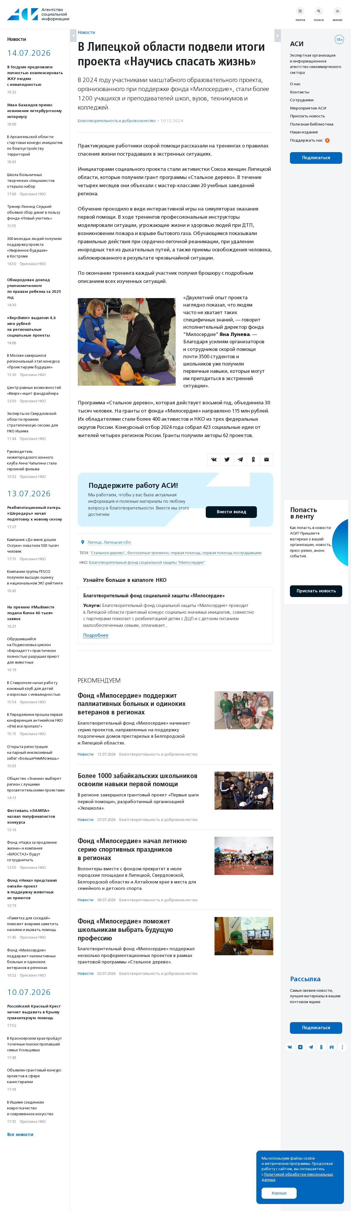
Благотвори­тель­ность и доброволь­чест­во (117, 120)
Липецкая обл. (118, 542)
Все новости (20, 1134)
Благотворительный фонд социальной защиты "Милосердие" (147, 562)
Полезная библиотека (311, 124)
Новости (86, 32)
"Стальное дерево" (107, 552)
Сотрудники (302, 100)
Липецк (95, 542)
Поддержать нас (306, 140)
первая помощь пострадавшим (232, 552)
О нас (295, 83)
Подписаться (316, 158)
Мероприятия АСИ (308, 108)
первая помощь (185, 552)
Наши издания (304, 132)
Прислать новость (307, 116)
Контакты (299, 92)
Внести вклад (231, 512)
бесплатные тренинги (148, 552)
